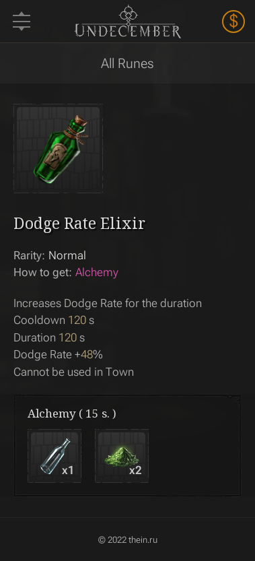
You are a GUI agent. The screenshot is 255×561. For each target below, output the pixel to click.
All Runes (127, 63)
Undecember (127, 21)
